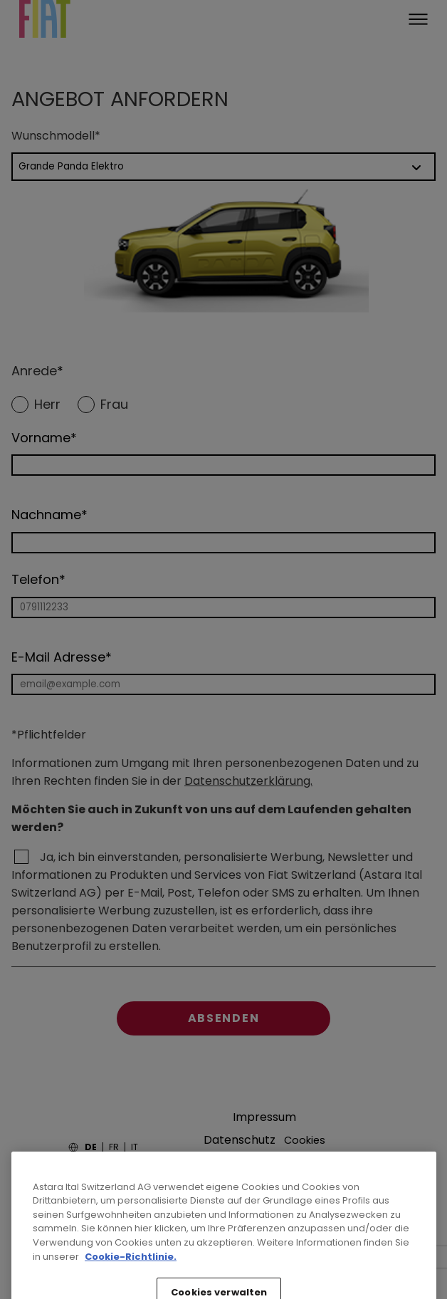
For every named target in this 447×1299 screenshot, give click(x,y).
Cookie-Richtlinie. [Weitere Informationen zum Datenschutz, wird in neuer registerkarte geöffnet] (131, 1287)
